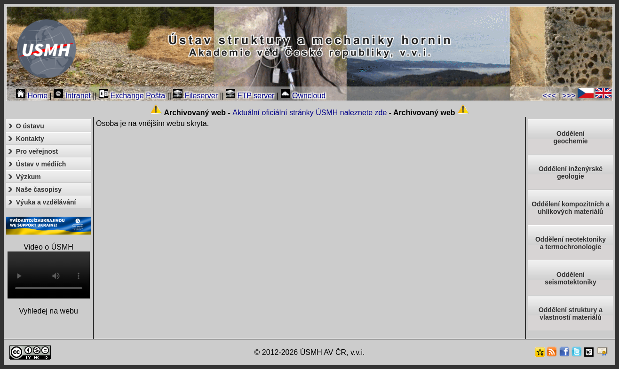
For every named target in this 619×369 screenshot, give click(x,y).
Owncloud (303, 96)
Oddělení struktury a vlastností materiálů (571, 313)
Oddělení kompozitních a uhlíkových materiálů (571, 207)
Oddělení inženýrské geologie (571, 172)
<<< (549, 96)
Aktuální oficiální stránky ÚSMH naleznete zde (309, 113)
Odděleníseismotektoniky (570, 278)
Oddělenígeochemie (570, 137)
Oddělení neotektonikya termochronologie (570, 243)
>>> (568, 96)
